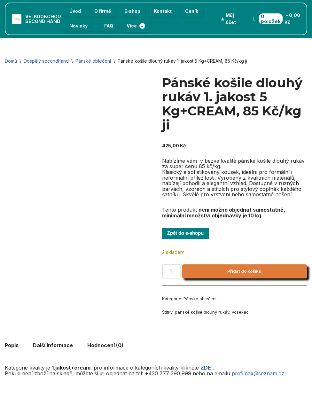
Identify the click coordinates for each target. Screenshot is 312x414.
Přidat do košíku (244, 271)
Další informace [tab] (53, 345)
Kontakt (163, 11)
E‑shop (132, 11)
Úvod (75, 11)
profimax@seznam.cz (258, 373)
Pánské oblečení (93, 61)
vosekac (240, 312)
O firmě (102, 11)
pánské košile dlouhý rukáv (202, 312)
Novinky (78, 25)
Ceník (191, 11)
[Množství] (171, 271)
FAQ (108, 25)
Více (136, 26)
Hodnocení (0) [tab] (105, 345)
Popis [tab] (12, 345)
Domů (11, 61)
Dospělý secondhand (46, 61)
